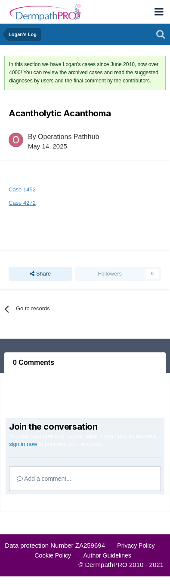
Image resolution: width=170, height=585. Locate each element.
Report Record (33, 237)
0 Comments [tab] (33, 362)
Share (40, 273)
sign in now (23, 444)
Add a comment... (44, 478)
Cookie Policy (52, 555)
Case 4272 (22, 203)
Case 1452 (22, 189)
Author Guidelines (107, 555)
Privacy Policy (136, 545)
